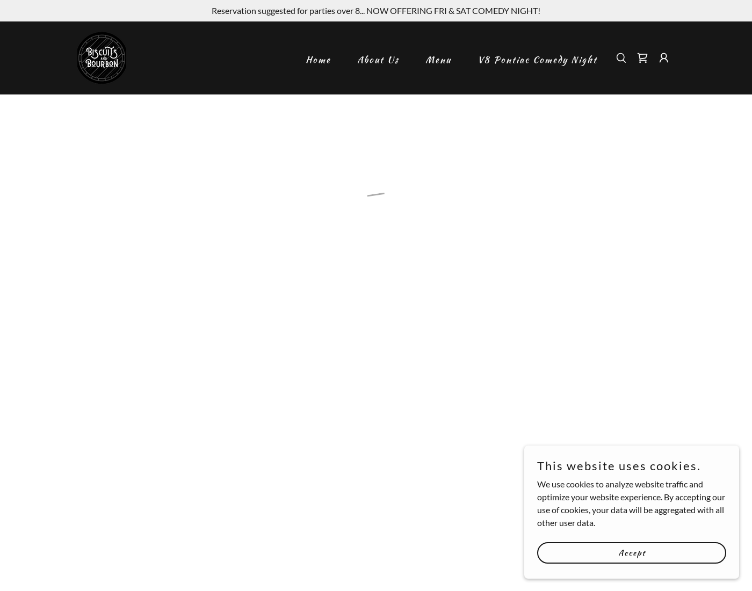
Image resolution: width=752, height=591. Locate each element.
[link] (101, 57)
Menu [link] (438, 59)
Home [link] (318, 59)
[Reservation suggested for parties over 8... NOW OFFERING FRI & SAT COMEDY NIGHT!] (376, 10)
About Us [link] (378, 59)
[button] (642, 58)
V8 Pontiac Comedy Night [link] (537, 59)
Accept (632, 552)
